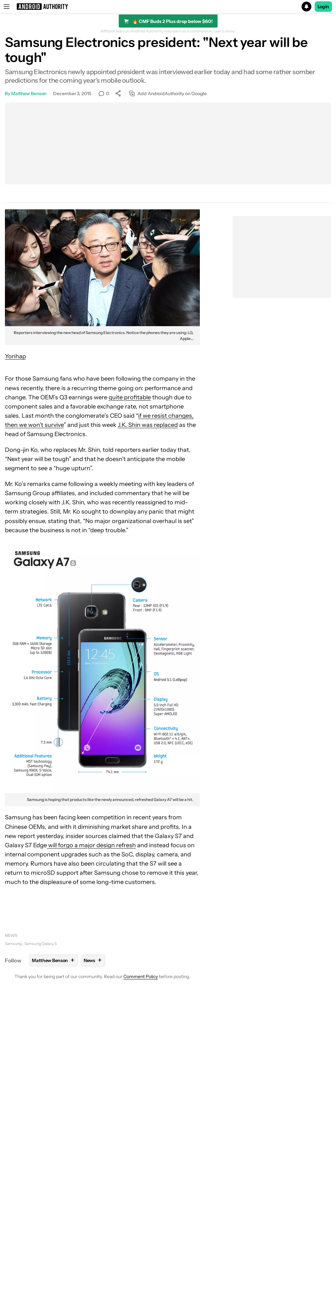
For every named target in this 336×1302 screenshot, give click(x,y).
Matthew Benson (29, 93)
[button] (168, 6)
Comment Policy (140, 976)
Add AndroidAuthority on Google (168, 94)
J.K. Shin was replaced (148, 425)
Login (323, 7)
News (11, 935)
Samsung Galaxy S (40, 943)
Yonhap (15, 356)
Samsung (13, 943)
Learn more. (225, 31)
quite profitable (130, 397)
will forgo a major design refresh (91, 845)
